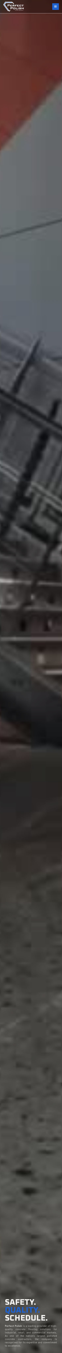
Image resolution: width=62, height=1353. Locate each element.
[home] (13, 7)
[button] (55, 6)
